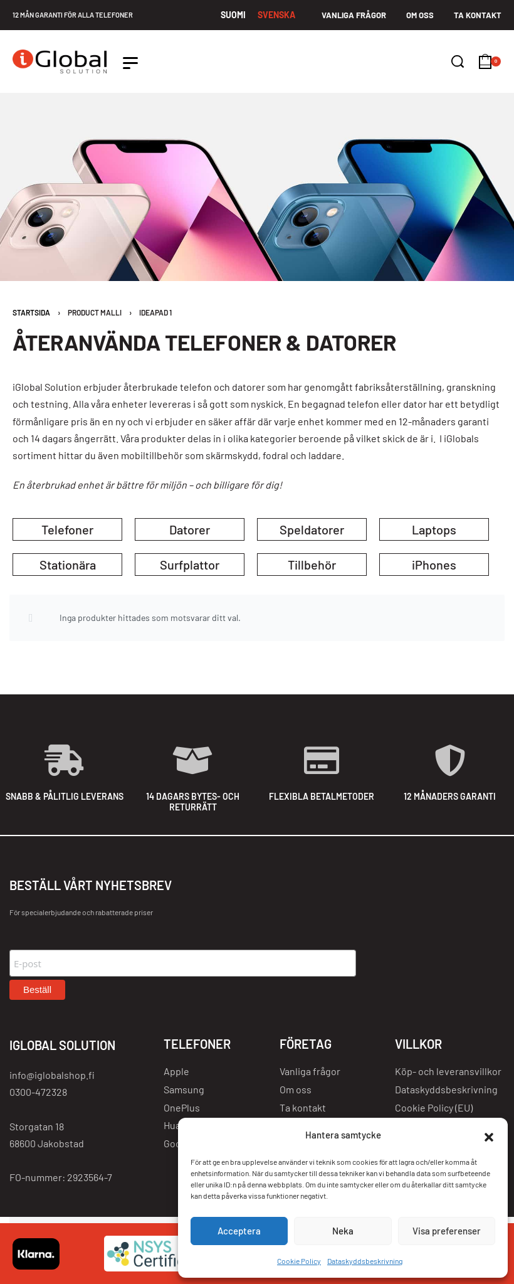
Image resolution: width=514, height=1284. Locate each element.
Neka (343, 1230)
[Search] (457, 61)
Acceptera (239, 1230)
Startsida (31, 312)
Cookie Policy (299, 1260)
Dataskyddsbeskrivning (364, 1260)
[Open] (130, 63)
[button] (489, 1135)
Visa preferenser (446, 1230)
